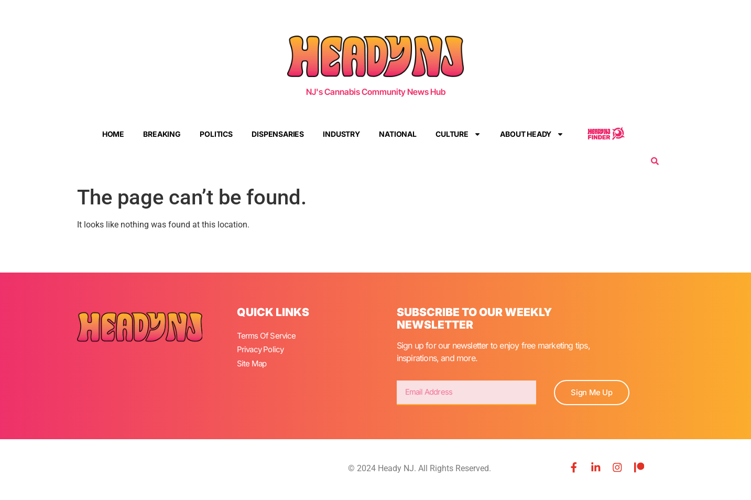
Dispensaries (278, 133)
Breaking (161, 133)
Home (113, 133)
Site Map (252, 360)
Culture (458, 134)
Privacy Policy (262, 348)
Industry (341, 133)
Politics (216, 133)
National (397, 133)
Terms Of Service (267, 335)
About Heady (532, 134)
